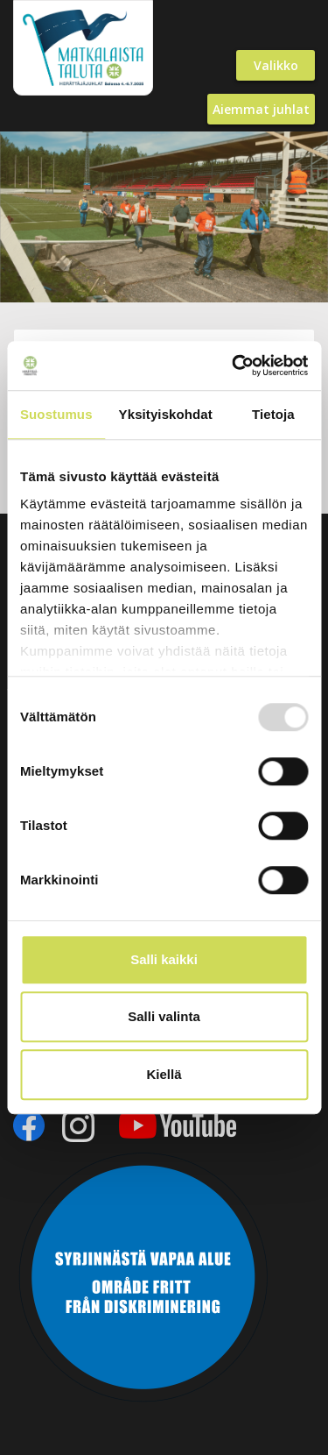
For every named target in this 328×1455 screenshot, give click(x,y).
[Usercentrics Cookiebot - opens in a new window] (233, 365)
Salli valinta (164, 1016)
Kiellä (163, 1074)
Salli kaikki (164, 959)
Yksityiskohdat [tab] (166, 414)
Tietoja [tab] (273, 414)
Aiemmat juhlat (261, 109)
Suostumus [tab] (56, 414)
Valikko (276, 65)
